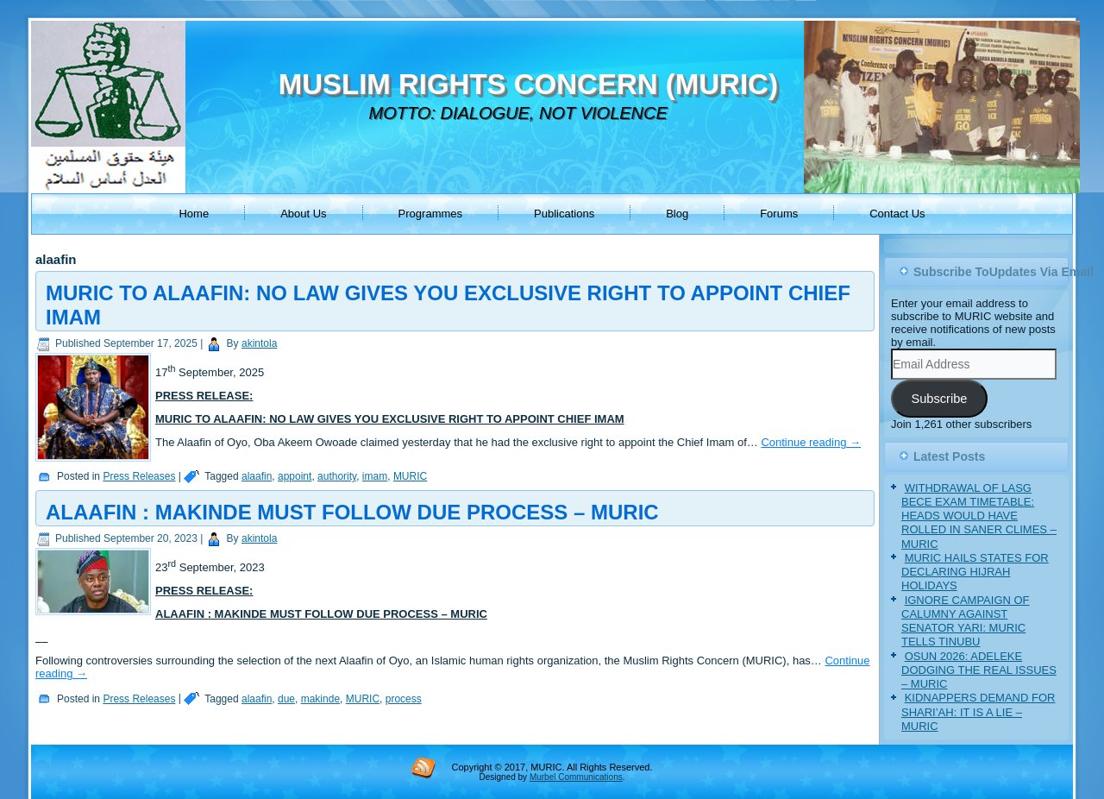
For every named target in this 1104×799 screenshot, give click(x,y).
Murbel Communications (576, 777)
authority (336, 476)
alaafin (257, 476)
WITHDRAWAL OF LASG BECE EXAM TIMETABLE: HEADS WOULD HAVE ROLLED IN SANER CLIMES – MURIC (979, 515)
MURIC (410, 476)
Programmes (430, 213)
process (404, 699)
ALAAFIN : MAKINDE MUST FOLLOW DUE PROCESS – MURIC (352, 512)
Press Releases (139, 476)
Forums (779, 213)
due (286, 699)
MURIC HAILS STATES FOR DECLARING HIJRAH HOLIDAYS (975, 572)
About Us (303, 213)
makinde (320, 699)
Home (194, 213)
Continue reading (811, 442)
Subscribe (939, 399)
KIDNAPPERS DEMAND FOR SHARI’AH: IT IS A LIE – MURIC (978, 712)
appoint (294, 476)
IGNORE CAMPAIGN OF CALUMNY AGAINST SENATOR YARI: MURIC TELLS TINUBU (965, 621)
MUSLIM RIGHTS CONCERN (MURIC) (528, 84)
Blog (677, 213)
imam (374, 476)
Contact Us (897, 213)
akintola (259, 343)
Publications (564, 213)
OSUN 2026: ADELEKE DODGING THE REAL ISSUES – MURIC (979, 670)
